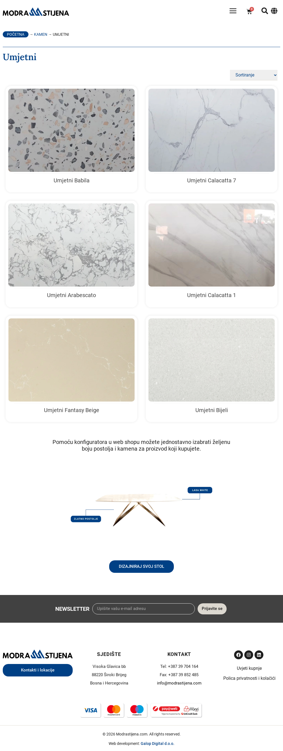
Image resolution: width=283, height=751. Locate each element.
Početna (15, 34)
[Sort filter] (253, 75)
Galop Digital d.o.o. (157, 743)
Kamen (40, 34)
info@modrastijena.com (179, 683)
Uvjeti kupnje (249, 668)
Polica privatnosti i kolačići (249, 678)
